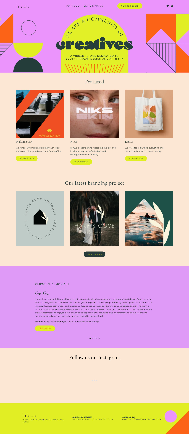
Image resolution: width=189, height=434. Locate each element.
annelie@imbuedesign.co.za (99, 419)
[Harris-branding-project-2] (94, 192)
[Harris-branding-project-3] (149, 192)
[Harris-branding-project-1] (40, 192)
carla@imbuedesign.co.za (148, 419)
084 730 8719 (127, 419)
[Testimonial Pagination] (90, 338)
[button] (172, 6)
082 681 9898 (77, 419)
